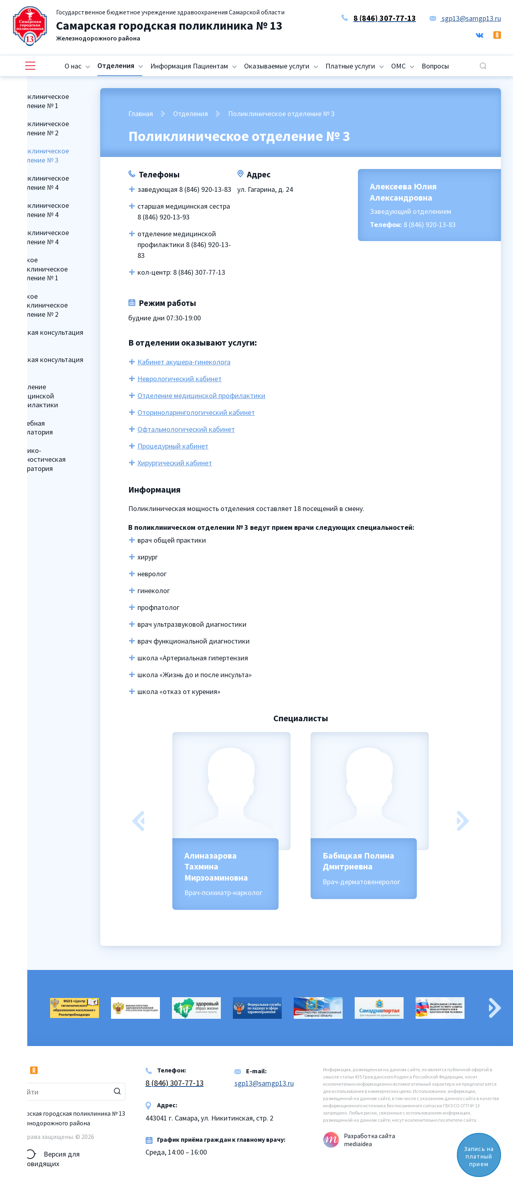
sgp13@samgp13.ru (465, 18)
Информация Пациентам (189, 65)
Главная (140, 113)
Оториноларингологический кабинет (196, 412)
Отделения (115, 65)
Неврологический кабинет (179, 378)
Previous (138, 821)
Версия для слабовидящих (46, 1154)
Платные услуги (350, 65)
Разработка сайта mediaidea (369, 1140)
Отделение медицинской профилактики (34, 395)
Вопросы (435, 65)
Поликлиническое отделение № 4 (40, 182)
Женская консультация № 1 (47, 337)
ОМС (398, 65)
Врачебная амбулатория (32, 427)
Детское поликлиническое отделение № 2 (39, 305)
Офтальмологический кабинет (186, 429)
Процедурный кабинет (172, 446)
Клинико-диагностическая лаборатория (38, 459)
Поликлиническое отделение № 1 (40, 101)
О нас (73, 65)
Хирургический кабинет (174, 462)
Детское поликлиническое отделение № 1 (39, 268)
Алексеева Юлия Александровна (403, 192)
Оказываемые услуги (276, 65)
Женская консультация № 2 (47, 364)
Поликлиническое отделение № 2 (40, 128)
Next (463, 821)
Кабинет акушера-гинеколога (183, 361)
